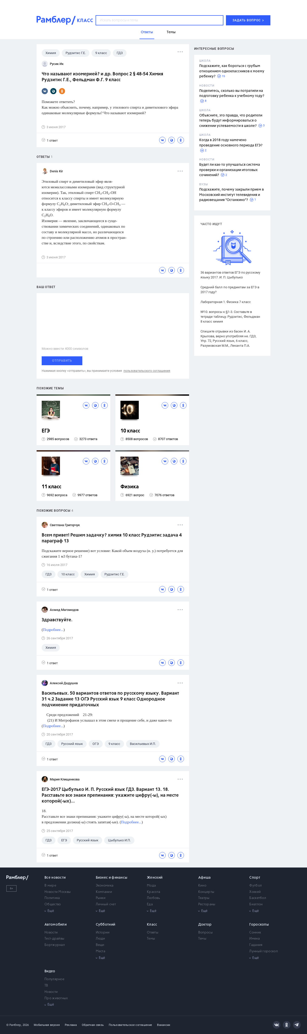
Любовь (153, 898)
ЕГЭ (46, 431)
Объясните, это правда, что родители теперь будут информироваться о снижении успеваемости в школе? (230, 121)
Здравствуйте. (57, 620)
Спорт (254, 877)
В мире (50, 885)
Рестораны (207, 904)
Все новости (55, 877)
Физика (129, 487)
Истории (103, 932)
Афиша (204, 877)
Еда (150, 904)
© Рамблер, (14, 1025)
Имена (254, 938)
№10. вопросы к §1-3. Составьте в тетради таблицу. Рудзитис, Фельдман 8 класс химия (230, 316)
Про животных (56, 998)
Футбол (255, 885)
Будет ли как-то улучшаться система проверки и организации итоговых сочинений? (229, 170)
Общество (52, 904)
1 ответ (50, 140)
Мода (151, 885)
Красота (153, 892)
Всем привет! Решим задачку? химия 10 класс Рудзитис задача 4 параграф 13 (112, 538)
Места (100, 951)
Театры (204, 898)
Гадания (255, 945)
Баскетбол (257, 898)
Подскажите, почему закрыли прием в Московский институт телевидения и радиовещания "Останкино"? (231, 195)
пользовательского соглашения (147, 371)
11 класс (51, 487)
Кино (202, 885)
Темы (151, 938)
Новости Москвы (57, 892)
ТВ (46, 985)
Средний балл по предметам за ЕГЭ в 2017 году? (230, 289)
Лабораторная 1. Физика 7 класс (226, 302)
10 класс (130, 431)
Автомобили (55, 924)
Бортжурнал (54, 945)
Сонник (255, 932)
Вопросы (205, 932)
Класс (152, 924)
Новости (51, 932)
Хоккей (255, 892)
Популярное (54, 979)
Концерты (206, 892)
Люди (100, 938)
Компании (104, 892)
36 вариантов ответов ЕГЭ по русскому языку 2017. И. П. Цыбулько (230, 275)
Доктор (205, 924)
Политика (52, 898)
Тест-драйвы (54, 938)
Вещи (100, 945)
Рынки (101, 898)
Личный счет (106, 904)
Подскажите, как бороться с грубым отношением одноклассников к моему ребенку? (231, 71)
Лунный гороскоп (263, 951)
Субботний (105, 924)
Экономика (105, 885)
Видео (49, 971)
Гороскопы (259, 924)
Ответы (152, 932)
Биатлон (256, 904)
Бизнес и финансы (112, 877)
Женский (154, 877)
